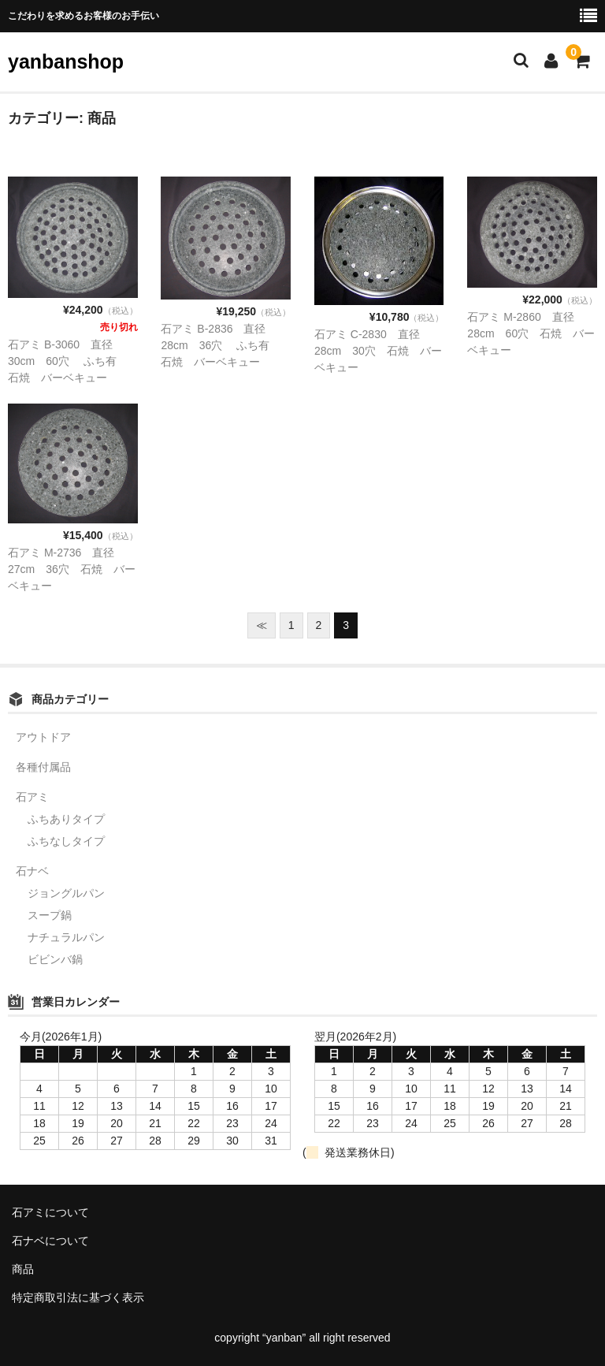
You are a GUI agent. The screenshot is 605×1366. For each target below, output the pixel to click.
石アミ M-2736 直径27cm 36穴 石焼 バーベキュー (71, 569)
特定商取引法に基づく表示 (78, 1297)
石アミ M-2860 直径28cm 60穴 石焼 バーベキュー (531, 333)
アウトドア (43, 737)
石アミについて (50, 1212)
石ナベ (32, 871)
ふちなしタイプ (66, 841)
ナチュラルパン (66, 937)
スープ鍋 (50, 915)
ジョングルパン (66, 893)
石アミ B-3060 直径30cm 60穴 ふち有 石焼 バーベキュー (68, 361)
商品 (23, 1269)
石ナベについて (50, 1240)
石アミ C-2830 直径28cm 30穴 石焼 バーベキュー (378, 351)
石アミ (32, 797)
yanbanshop (66, 61)
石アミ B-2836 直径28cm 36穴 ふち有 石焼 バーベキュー (220, 345)
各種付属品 (43, 767)
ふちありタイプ (66, 819)
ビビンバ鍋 (55, 959)
